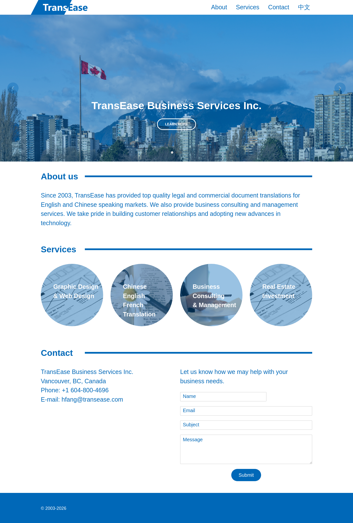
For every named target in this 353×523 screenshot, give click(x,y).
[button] (13, 88)
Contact (278, 7)
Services (247, 7)
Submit (246, 475)
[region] (176, 88)
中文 (304, 7)
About (219, 7)
